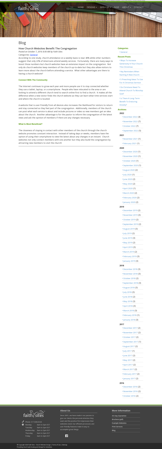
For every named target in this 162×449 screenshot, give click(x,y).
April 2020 (128, 188)
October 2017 (129, 337)
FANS (116, 7)
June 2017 (127, 355)
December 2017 (130, 328)
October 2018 (129, 278)
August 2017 (129, 346)
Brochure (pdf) (117, 419)
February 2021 (129, 143)
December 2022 (130, 117)
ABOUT (126, 7)
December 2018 (130, 269)
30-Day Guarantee (119, 416)
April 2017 (128, 364)
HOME (81, 7)
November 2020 (130, 156)
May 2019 (127, 242)
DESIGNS (92, 7)
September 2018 (130, 283)
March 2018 (128, 310)
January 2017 (129, 378)
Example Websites (119, 423)
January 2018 (129, 319)
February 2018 (129, 315)
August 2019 (129, 228)
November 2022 (130, 121)
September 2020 (130, 165)
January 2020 (129, 202)
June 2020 (127, 179)
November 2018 (130, 273)
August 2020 (129, 170)
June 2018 (127, 296)
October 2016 (129, 396)
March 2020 (128, 193)
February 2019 (129, 256)
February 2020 (129, 197)
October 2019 (129, 219)
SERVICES (105, 7)
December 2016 (130, 386)
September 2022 (130, 130)
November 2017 (130, 332)
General (34, 54)
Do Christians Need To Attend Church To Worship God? (131, 90)
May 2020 (127, 183)
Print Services (117, 426)
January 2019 (129, 261)
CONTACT (139, 7)
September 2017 (130, 341)
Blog (113, 430)
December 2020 (130, 151)
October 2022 (129, 126)
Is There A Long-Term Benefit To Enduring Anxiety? (129, 101)
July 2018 (127, 292)
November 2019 (130, 215)
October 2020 (129, 160)
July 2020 (127, 174)
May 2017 (127, 360)
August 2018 (129, 287)
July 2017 (127, 351)
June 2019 (127, 238)
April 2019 (128, 247)
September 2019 (130, 224)
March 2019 (128, 251)
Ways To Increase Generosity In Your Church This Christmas (131, 63)
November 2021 (130, 139)
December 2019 (130, 210)
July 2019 (127, 233)
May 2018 (127, 301)
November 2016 (130, 391)
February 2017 (129, 374)
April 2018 (128, 306)
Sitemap (64, 445)
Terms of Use (56, 445)
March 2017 (128, 369)
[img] (66, 435)
